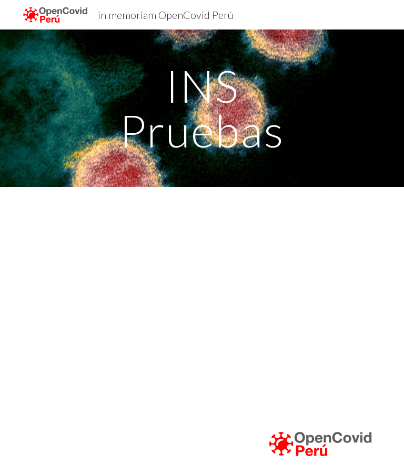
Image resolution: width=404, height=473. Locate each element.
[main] (201, 108)
